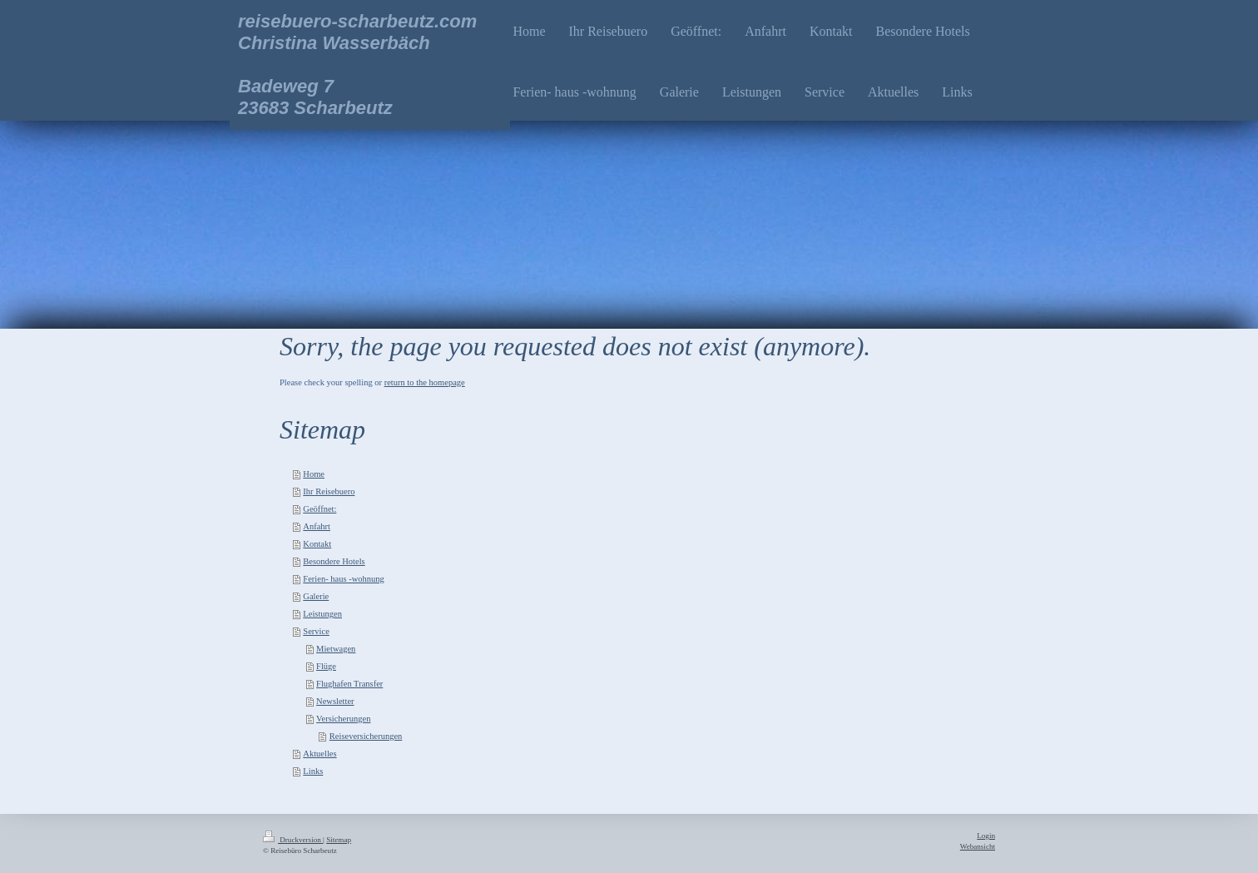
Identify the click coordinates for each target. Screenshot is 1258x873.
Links (313, 771)
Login (986, 835)
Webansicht (977, 846)
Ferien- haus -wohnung (343, 578)
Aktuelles (319, 753)
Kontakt (317, 543)
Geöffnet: (319, 508)
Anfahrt (316, 526)
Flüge (326, 666)
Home (313, 474)
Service (316, 631)
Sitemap (338, 840)
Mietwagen (335, 648)
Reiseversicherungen (365, 736)
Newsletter (335, 701)
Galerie (316, 596)
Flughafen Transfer (349, 683)
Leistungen (322, 613)
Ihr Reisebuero (328, 491)
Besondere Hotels (333, 561)
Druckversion (293, 840)
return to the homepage (424, 382)
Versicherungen (343, 718)
